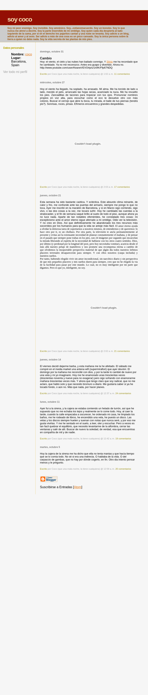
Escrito (43, 74)
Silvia (109, 61)
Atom (77, 487)
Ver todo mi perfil (15, 72)
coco (28, 54)
